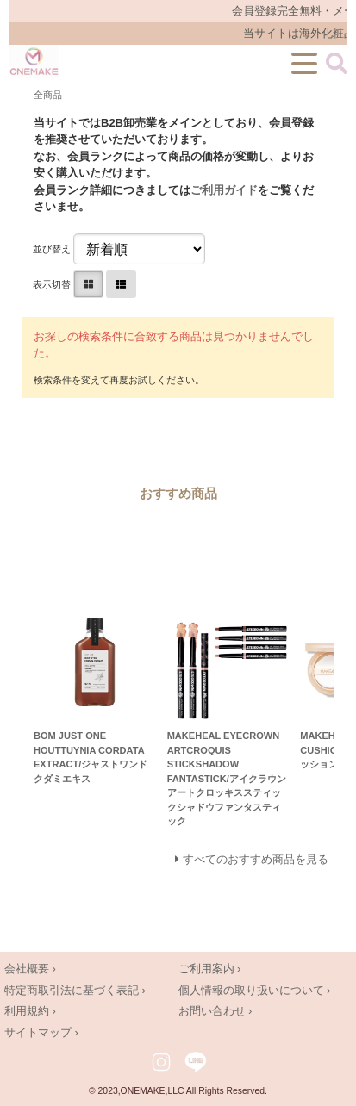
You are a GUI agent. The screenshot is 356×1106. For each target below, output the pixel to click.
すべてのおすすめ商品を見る (255, 859)
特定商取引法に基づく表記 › (75, 990)
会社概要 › (30, 968)
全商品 (48, 95)
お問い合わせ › (215, 1010)
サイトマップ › (41, 1032)
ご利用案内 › (209, 968)
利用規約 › (30, 1010)
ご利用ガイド (224, 189)
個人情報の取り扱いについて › (254, 990)
